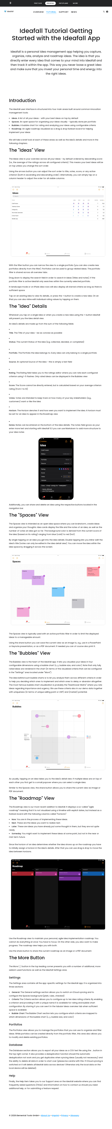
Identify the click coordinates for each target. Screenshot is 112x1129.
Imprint (55, 1115)
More (75, 3)
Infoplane (63, 3)
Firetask (38, 3)
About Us (45, 1115)
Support (63, 11)
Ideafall (50, 3)
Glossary (74, 1115)
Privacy (64, 1115)
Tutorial (51, 11)
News (74, 11)
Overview (38, 11)
